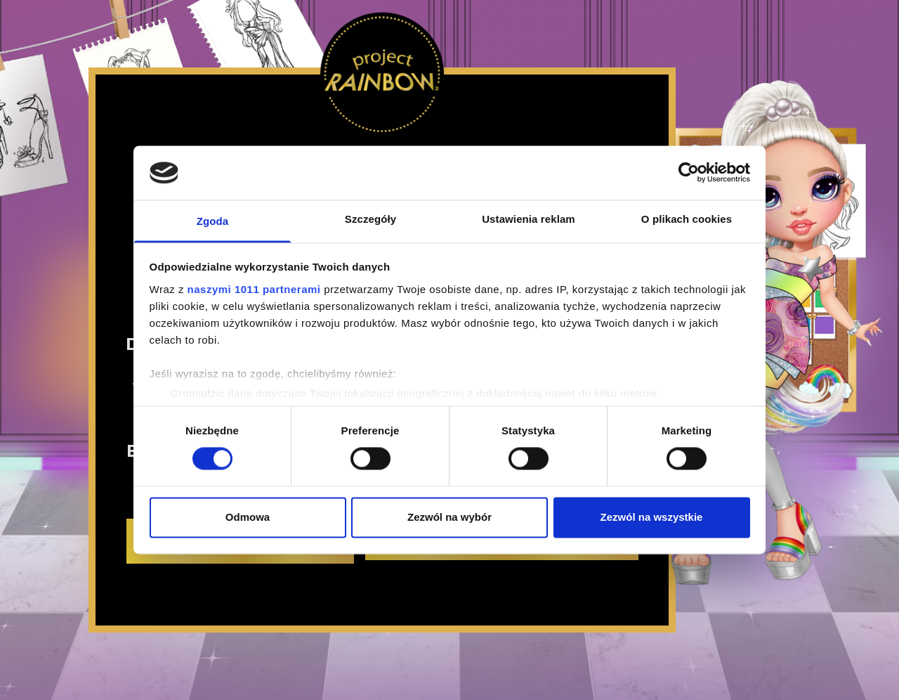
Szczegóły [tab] (370, 219)
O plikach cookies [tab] (686, 219)
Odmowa (247, 517)
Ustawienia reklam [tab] (528, 219)
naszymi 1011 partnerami (254, 289)
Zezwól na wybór (449, 517)
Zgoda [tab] (213, 221)
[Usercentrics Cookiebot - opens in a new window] (688, 172)
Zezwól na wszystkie (652, 517)
